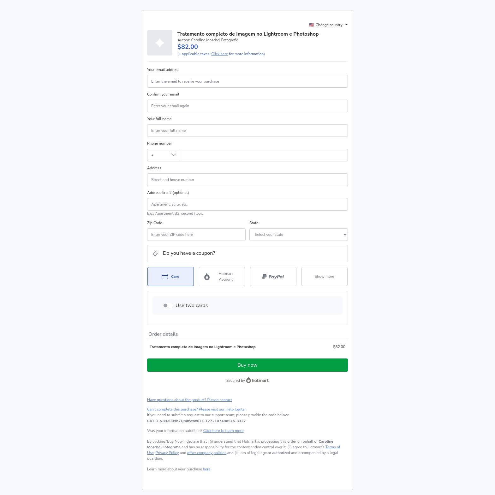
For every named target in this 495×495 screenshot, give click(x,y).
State (253, 222)
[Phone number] (264, 155)
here (207, 469)
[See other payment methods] (325, 276)
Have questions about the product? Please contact (189, 399)
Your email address (163, 69)
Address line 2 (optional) (168, 192)
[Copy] (196, 421)
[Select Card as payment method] (171, 276)
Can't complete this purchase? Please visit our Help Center (196, 409)
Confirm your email (163, 94)
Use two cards (192, 305)
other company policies (206, 452)
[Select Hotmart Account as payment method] (222, 276)
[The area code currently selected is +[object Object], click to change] (164, 155)
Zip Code (154, 222)
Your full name (159, 118)
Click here (219, 53)
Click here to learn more (223, 430)
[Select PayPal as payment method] (273, 276)
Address (154, 168)
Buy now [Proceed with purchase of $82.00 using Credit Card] (247, 365)
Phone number (159, 143)
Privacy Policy (167, 452)
